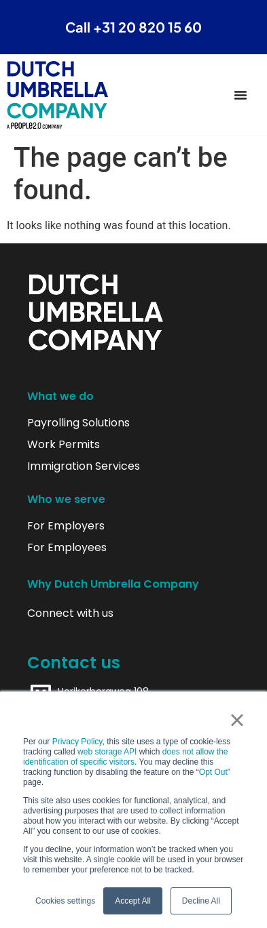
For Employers (66, 526)
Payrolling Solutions (78, 423)
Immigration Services (83, 466)
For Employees (67, 547)
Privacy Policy (77, 741)
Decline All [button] (201, 901)
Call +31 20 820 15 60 (133, 26)
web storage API (108, 751)
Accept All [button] (133, 901)
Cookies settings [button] (65, 901)
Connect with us (70, 613)
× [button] (237, 720)
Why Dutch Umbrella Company (113, 584)
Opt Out (213, 772)
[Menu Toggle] (240, 95)
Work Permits (63, 444)
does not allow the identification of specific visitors (125, 757)
